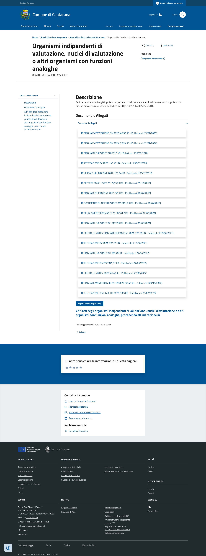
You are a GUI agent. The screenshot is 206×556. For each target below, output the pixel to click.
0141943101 (32, 517)
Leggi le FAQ (110, 523)
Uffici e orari (23, 530)
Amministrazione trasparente (54, 37)
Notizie (151, 467)
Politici (21, 488)
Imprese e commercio (114, 467)
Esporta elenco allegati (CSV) (89, 303)
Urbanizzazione (155, 26)
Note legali (109, 511)
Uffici (20, 492)
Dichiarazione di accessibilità (117, 516)
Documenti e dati (25, 471)
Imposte (109, 26)
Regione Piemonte (27, 3)
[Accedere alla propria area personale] (169, 3)
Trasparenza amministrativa (130, 26)
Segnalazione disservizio (115, 526)
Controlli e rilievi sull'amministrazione (87, 37)
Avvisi (150, 471)
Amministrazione (29, 26)
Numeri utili (23, 534)
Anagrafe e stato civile (71, 467)
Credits (67, 545)
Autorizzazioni (67, 471)
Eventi (151, 493)
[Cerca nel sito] (181, 14)
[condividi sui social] (147, 45)
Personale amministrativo (29, 484)
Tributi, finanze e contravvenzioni (119, 471)
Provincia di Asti (68, 511)
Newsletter (153, 510)
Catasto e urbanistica (70, 475)
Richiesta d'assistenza (114, 532)
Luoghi (151, 489)
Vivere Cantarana (78, 26)
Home (35, 37)
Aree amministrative (27, 467)
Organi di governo (25, 479)
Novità (47, 26)
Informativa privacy (113, 507)
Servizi (60, 26)
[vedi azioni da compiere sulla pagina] (166, 45)
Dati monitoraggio (25, 545)
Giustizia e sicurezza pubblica (73, 479)
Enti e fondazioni (25, 475)
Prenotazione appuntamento (117, 529)
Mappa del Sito (88, 545)
